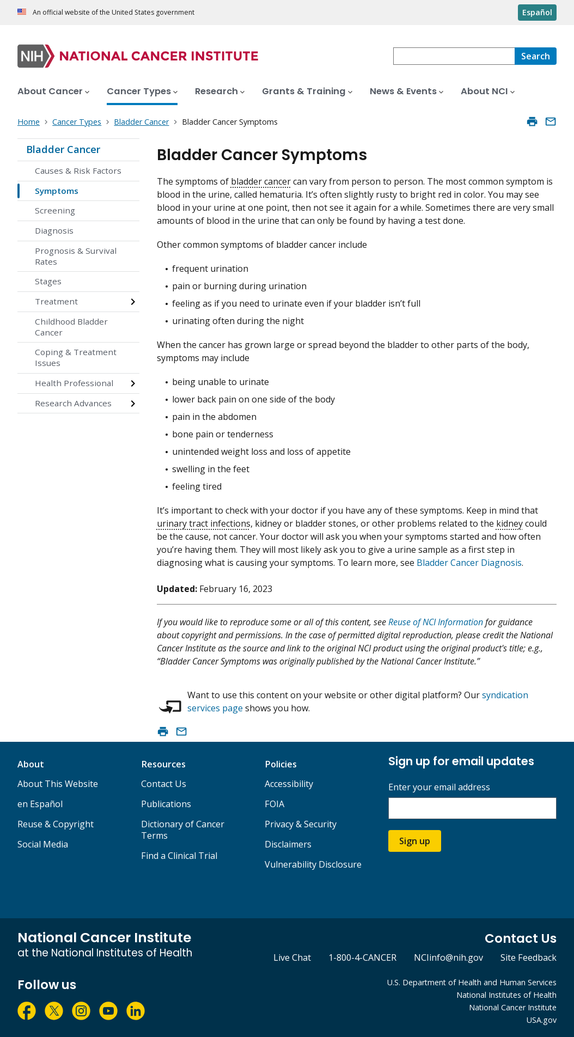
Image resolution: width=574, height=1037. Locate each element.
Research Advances (73, 403)
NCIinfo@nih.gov (448, 957)
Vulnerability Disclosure (313, 864)
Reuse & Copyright (55, 824)
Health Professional (74, 382)
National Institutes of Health (506, 995)
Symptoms (56, 190)
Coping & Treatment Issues (76, 357)
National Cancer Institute (513, 1007)
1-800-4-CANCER (362, 957)
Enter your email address (439, 787)
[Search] (536, 56)
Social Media (42, 844)
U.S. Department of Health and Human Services (472, 982)
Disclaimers (288, 844)
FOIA (274, 804)
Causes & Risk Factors (78, 170)
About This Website (57, 784)
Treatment (56, 301)
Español (537, 12)
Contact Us (163, 784)
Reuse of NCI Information (435, 622)
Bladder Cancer (63, 149)
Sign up (414, 841)
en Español (40, 804)
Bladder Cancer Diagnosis (469, 563)
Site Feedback (528, 957)
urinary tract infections (204, 523)
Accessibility (289, 784)
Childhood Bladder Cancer (71, 327)
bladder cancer (261, 181)
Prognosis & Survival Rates (76, 256)
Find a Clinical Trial (179, 856)
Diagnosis (54, 230)
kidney (509, 523)
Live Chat (292, 957)
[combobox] (454, 56)
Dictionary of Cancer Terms (182, 829)
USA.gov (542, 1020)
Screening (55, 210)
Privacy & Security (301, 824)
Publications (166, 804)
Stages (48, 281)
